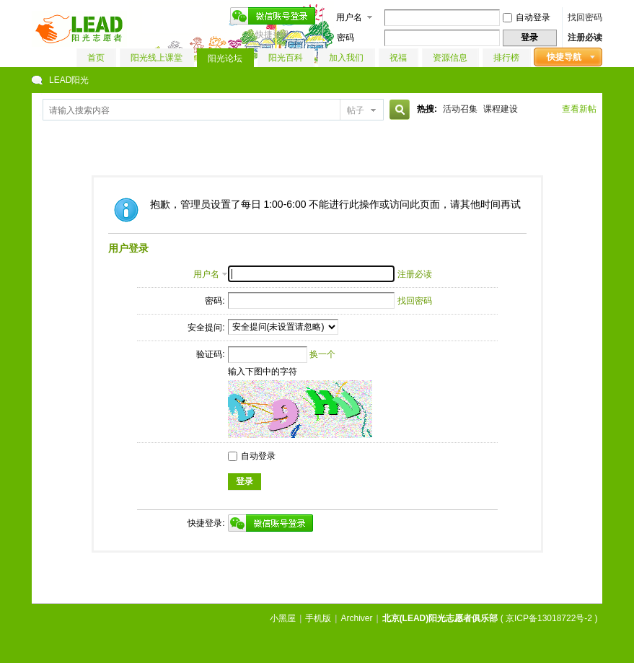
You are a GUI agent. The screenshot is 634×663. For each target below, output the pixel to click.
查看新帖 (579, 109)
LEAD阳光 (69, 80)
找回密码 (585, 17)
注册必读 (585, 37)
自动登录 (526, 17)
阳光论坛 (225, 58)
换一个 (322, 354)
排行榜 (506, 58)
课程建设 (500, 109)
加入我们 (346, 58)
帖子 (355, 110)
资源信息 (450, 58)
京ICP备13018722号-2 (549, 618)
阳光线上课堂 (156, 58)
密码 (345, 37)
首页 (96, 58)
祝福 (398, 58)
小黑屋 (283, 618)
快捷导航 (564, 57)
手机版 (318, 618)
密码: (214, 301)
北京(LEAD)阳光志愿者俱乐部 (440, 618)
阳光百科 (285, 58)
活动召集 (460, 109)
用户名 (349, 17)
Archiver (356, 618)
